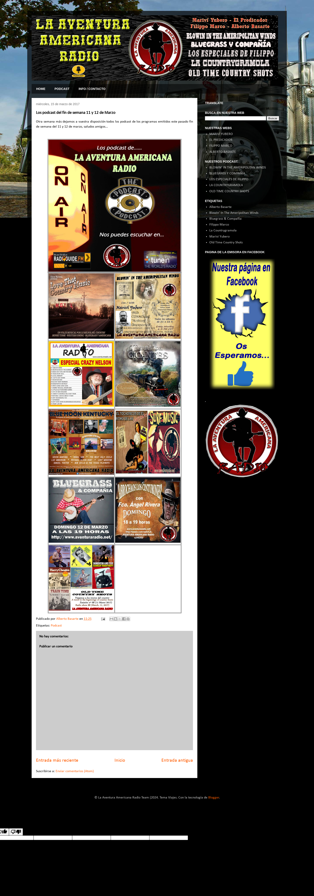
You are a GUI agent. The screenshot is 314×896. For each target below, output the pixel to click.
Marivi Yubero (219, 236)
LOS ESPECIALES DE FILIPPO (228, 179)
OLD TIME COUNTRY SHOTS (229, 191)
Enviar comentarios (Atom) (75, 771)
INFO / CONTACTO (91, 89)
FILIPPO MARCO (220, 146)
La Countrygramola (223, 230)
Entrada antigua (177, 760)
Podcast (56, 625)
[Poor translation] (16, 831)
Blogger (213, 797)
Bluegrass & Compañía (225, 219)
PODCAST (62, 89)
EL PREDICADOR (220, 140)
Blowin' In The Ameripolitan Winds (233, 213)
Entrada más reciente (57, 760)
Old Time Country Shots (226, 242)
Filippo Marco (219, 224)
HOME (40, 89)
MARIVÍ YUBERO (221, 134)
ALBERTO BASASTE (222, 152)
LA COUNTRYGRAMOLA (226, 185)
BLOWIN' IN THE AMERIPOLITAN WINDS (237, 167)
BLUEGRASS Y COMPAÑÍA (227, 173)
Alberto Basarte (220, 207)
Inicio (119, 760)
